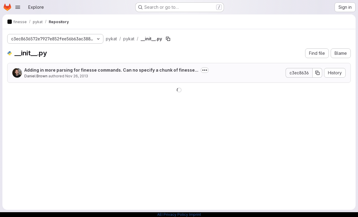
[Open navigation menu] (18, 7)
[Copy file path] (168, 39)
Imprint (195, 214)
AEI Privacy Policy (172, 214)
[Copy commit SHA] (317, 73)
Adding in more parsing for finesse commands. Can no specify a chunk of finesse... (111, 70)
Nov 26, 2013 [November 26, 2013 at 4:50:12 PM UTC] (76, 76)
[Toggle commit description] (205, 70)
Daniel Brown (35, 76)
